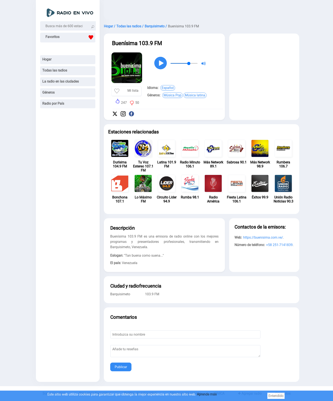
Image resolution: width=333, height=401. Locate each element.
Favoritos (70, 37)
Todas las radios (54, 70)
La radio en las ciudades (60, 81)
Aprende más (207, 394)
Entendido (276, 396)
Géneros (48, 92)
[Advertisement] (201, 10)
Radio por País (53, 103)
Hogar (46, 59)
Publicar (121, 367)
